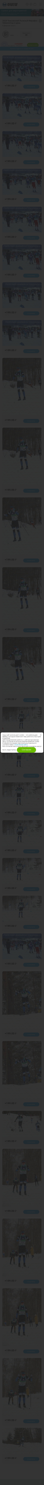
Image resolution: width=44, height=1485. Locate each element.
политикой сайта (21, 745)
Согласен (26, 749)
